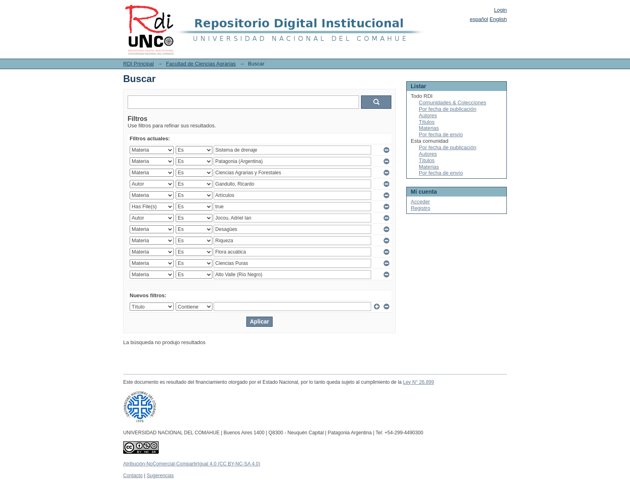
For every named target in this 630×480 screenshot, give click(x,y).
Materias (429, 128)
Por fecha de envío (441, 134)
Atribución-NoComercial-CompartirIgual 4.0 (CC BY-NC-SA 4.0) (191, 464)
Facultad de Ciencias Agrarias (201, 64)
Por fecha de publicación (447, 109)
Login (500, 10)
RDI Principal (138, 64)
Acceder (420, 202)
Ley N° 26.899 (418, 382)
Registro (420, 208)
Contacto (133, 475)
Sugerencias (160, 475)
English (498, 19)
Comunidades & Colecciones (452, 102)
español (479, 19)
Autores (428, 115)
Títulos (427, 122)
